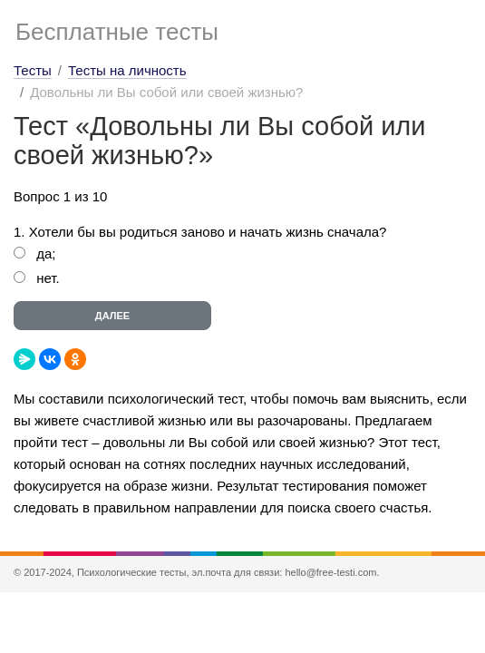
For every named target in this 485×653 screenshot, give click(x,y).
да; (45, 253)
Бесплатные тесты (116, 31)
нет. (48, 278)
